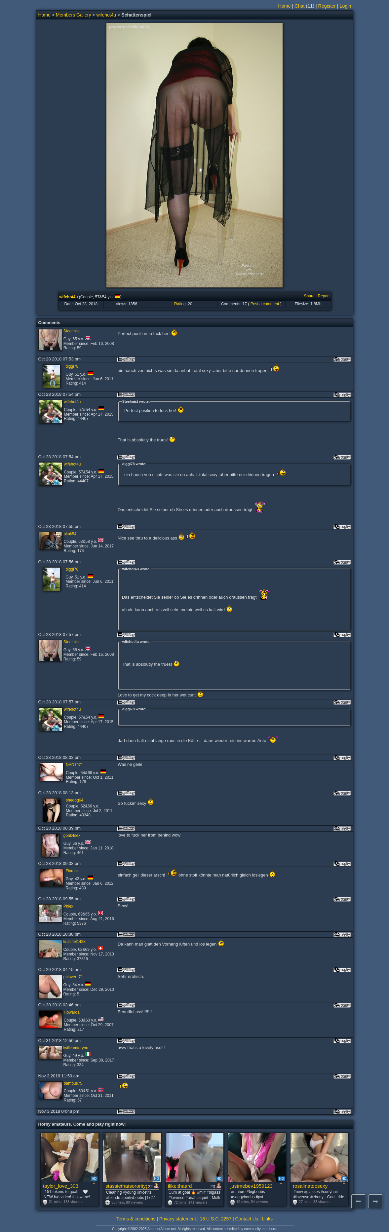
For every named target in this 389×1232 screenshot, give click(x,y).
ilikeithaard (180, 1186)
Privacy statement (177, 1218)
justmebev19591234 (251, 1186)
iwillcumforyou (75, 1048)
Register (327, 6)
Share (309, 296)
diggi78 (71, 366)
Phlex (68, 906)
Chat (299, 6)
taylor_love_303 (60, 1186)
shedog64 (74, 800)
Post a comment (265, 304)
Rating (180, 304)
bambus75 (73, 1083)
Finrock (71, 871)
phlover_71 (73, 977)
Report (324, 296)
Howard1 (72, 1012)
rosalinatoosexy (310, 1186)
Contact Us (246, 1218)
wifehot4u (106, 15)
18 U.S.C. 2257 (215, 1218)
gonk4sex (71, 835)
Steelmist (71, 331)
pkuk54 (70, 534)
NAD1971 (74, 765)
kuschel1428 (74, 941)
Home (284, 6)
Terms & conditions (135, 1218)
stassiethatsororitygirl (126, 1186)
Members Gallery (73, 15)
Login (345, 6)
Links (267, 1218)
